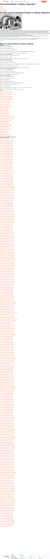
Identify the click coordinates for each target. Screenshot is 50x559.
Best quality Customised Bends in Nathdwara (7, 382)
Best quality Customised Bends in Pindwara (7, 417)
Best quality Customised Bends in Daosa (6, 225)
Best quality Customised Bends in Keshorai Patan (8, 301)
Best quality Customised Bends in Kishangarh (7, 317)
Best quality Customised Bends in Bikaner (6, 198)
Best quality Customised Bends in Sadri (6, 453)
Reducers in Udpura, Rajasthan (5, 112)
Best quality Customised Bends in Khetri (6, 314)
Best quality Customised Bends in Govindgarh (7, 262)
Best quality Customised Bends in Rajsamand (7, 436)
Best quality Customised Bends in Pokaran (6, 423)
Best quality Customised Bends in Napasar (7, 377)
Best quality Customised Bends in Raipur (6, 428)
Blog (24, 1)
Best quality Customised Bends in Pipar (6, 420)
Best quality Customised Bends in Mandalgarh (7, 352)
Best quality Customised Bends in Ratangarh (7, 445)
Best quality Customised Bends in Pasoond (7, 407)
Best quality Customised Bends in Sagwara (7, 456)
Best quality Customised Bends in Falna (6, 247)
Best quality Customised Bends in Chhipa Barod (7, 214)
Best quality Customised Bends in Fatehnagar (7, 249)
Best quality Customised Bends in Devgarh (7, 233)
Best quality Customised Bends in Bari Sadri (7, 167)
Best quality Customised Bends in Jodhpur (7, 285)
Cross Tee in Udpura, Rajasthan (5, 123)
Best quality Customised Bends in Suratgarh (7, 499)
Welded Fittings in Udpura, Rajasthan (6, 129)
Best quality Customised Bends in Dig (6, 243)
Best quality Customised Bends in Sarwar (6, 469)
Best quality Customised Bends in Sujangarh (7, 491)
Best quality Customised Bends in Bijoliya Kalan (7, 197)
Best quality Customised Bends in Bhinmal (6, 194)
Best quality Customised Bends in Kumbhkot (7, 330)
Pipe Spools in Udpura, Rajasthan (5, 115)
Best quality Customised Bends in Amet (6, 145)
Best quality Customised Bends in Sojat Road (7, 486)
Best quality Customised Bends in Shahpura (7, 475)
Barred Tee (30, 556)
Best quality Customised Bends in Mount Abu (7, 366)
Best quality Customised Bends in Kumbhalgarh (7, 328)
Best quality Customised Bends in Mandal (6, 350)
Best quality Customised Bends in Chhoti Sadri (7, 216)
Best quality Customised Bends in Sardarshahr (7, 467)
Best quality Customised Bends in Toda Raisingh (7, 510)
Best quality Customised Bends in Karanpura (7, 296)
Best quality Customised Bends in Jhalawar (7, 279)
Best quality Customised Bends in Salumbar (7, 458)
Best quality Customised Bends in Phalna (6, 409)
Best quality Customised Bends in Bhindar (6, 192)
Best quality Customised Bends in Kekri (6, 300)
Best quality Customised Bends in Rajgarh (6, 434)
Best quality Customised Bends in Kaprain (6, 295)
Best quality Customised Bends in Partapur (7, 404)
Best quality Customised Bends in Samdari (6, 461)
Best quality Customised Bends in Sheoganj (7, 477)
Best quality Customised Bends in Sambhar (7, 459)
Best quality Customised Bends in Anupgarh (7, 148)
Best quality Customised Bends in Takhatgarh (7, 502)
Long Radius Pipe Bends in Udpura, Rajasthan (7, 116)
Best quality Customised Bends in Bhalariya (7, 183)
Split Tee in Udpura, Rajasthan (4, 121)
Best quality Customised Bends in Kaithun (6, 287)
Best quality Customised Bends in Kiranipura (7, 315)
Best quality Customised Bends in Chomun (7, 222)
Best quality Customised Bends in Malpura (6, 349)
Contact (27, 1)
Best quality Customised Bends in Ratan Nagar (7, 443)
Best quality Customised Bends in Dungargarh (7, 244)
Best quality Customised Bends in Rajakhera (7, 431)
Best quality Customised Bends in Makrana (7, 347)
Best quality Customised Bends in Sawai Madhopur (8, 472)
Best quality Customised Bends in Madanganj (7, 342)
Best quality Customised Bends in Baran (6, 164)
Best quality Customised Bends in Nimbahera (7, 393)
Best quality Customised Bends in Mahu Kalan (7, 344)
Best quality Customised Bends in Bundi (6, 206)
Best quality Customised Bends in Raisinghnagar (7, 429)
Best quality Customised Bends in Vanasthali (7, 519)
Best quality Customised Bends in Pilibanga (7, 415)
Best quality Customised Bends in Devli (6, 235)
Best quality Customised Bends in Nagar (6, 374)
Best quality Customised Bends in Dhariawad (7, 236)
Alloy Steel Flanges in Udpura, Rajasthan (6, 97)
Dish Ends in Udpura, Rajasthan (5, 108)
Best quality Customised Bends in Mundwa (7, 369)
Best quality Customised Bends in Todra (6, 511)
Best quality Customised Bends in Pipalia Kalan (7, 418)
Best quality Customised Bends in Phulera (6, 412)
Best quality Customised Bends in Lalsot (6, 339)
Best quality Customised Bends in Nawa (6, 383)
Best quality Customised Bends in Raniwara (7, 442)
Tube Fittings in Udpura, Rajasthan (5, 134)
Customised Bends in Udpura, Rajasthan (6, 91)
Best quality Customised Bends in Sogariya (7, 483)
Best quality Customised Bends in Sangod (6, 466)
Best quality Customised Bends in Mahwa (6, 345)
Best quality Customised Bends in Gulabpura (7, 263)
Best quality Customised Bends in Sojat (6, 485)
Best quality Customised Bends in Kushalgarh (7, 333)
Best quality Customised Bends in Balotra (6, 159)
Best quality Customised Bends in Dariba (6, 227)
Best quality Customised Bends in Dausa (6, 228)
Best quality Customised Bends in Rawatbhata (7, 447)
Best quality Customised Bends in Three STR (7, 505)
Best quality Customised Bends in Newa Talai (7, 390)
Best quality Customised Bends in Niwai (6, 394)
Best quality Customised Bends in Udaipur (6, 515)
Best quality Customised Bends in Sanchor (7, 462)
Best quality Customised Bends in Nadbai (6, 371)
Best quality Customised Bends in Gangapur (7, 257)
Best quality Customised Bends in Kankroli (6, 290)
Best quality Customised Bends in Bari (6, 165)
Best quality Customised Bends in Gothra (6, 260)
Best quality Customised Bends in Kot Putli (7, 322)
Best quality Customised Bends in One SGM (7, 399)
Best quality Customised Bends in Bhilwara (7, 190)
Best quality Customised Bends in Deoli (6, 230)
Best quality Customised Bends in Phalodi (6, 410)
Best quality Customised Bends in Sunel (6, 496)
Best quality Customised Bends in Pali (6, 402)
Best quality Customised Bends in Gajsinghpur (7, 252)
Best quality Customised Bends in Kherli (6, 309)
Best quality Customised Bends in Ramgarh (7, 439)
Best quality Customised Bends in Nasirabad (7, 380)
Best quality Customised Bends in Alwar (6, 143)
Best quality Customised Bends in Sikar (6, 478)
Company (12, 1)
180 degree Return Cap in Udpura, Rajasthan (7, 99)
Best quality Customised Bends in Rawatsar (7, 448)
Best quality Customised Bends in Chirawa (6, 217)
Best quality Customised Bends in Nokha (6, 398)
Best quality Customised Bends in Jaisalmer (7, 273)
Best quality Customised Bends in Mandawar (7, 353)
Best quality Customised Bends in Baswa (6, 173)
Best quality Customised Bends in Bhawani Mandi (8, 187)
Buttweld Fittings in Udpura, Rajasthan (6, 124)
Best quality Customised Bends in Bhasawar (7, 186)
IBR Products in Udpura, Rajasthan (5, 107)
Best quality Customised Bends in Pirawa (6, 421)
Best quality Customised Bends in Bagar (6, 151)
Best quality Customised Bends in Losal (6, 341)
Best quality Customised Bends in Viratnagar (7, 524)
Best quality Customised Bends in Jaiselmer (7, 274)
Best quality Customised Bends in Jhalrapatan (7, 281)
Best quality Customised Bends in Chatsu (6, 208)
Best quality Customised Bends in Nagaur (6, 375)
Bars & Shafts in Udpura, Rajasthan (5, 135)
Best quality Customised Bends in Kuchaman (7, 325)
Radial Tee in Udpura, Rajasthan (5, 104)
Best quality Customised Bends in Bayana (6, 175)
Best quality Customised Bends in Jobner (6, 284)
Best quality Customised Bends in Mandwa (7, 355)
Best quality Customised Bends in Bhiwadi (6, 195)
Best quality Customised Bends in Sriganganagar (7, 489)
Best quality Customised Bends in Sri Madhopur (7, 488)
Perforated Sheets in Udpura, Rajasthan (6, 96)
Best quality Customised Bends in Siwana (6, 481)
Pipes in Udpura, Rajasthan (4, 131)
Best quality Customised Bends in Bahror (6, 154)
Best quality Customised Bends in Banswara (7, 162)
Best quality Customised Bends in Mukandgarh (7, 368)
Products (17, 1)
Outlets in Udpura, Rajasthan (4, 113)
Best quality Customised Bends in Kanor (6, 292)
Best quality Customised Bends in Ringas (6, 451)
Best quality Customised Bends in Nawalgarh (7, 385)
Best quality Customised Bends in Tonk (6, 513)
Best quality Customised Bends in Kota (6, 323)
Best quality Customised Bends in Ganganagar (7, 255)
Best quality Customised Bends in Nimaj (6, 391)
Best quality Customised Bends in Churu (6, 224)
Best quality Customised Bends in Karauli (6, 298)
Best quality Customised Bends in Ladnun (6, 336)
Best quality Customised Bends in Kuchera (7, 326)
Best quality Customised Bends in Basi (6, 170)
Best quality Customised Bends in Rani (6, 440)
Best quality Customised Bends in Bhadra (6, 181)
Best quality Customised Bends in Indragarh (7, 268)
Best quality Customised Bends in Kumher (6, 331)
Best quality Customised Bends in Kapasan (7, 293)
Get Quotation (2, 40)
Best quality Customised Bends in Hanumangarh (7, 265)
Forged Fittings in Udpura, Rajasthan (5, 126)
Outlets (39, 557)
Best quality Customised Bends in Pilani (6, 413)
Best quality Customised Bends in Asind (6, 149)
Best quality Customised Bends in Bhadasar (7, 179)
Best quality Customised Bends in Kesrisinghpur (7, 303)
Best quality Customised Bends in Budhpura (7, 205)
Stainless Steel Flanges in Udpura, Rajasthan (7, 118)
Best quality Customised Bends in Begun (6, 178)
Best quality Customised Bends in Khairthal (7, 304)
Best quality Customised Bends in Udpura (6, 516)
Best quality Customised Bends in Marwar (6, 361)
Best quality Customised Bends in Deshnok (7, 232)
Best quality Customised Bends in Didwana (7, 241)
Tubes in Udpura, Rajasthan (4, 132)
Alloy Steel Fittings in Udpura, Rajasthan (6, 105)
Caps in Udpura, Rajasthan (4, 110)
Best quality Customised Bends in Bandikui (7, 160)
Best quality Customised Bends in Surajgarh (7, 497)
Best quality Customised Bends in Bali (6, 157)
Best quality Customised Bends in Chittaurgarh (7, 219)
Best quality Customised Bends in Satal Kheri (7, 470)
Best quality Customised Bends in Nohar (6, 396)
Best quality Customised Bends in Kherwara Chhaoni (8, 312)
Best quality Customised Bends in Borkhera (7, 203)
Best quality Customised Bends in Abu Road (7, 138)
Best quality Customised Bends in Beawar (6, 176)
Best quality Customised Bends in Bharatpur (7, 184)
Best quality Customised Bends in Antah (6, 146)
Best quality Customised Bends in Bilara (6, 200)
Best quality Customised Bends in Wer (6, 526)
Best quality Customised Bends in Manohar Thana (8, 358)
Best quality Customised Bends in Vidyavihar (7, 521)
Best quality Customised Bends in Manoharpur (7, 360)
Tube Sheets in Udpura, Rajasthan (5, 94)
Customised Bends (22, 557)
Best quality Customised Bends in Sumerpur (7, 494)
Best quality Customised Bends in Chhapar (7, 213)
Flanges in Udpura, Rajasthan (4, 127)
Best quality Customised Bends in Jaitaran (6, 276)
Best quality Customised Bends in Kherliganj (7, 311)
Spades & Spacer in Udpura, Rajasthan (6, 93)
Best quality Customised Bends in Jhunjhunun (7, 282)
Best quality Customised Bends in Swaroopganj (7, 500)
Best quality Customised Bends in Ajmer (6, 140)
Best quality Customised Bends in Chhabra (7, 211)
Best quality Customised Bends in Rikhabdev (7, 450)
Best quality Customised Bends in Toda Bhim (7, 508)
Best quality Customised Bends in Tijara (6, 507)
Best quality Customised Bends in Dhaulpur (7, 238)
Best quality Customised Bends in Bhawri (6, 189)
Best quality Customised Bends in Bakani (6, 156)
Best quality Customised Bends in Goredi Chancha (8, 258)
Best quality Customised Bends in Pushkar (7, 426)
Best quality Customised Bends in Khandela (7, 306)
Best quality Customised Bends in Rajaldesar (7, 432)
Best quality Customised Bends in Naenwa (6, 372)
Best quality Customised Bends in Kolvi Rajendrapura (8, 320)
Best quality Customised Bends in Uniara (6, 518)
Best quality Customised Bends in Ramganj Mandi (8, 437)
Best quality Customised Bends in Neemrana (7, 388)
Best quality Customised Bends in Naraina (6, 379)
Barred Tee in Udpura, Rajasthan (5, 102)
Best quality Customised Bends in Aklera (6, 141)
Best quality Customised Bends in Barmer (6, 168)
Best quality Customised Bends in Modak (6, 364)
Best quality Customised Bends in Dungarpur (7, 246)
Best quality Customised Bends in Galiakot (6, 254)
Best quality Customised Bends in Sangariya (7, 464)
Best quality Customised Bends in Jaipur (6, 271)
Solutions (21, 1)
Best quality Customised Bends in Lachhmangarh (8, 334)
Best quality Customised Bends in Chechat (7, 209)
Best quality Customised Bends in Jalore (6, 277)
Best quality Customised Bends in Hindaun (7, 266)
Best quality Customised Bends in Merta (6, 363)
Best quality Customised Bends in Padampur (7, 401)
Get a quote (44, 1)
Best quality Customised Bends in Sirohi (6, 480)
